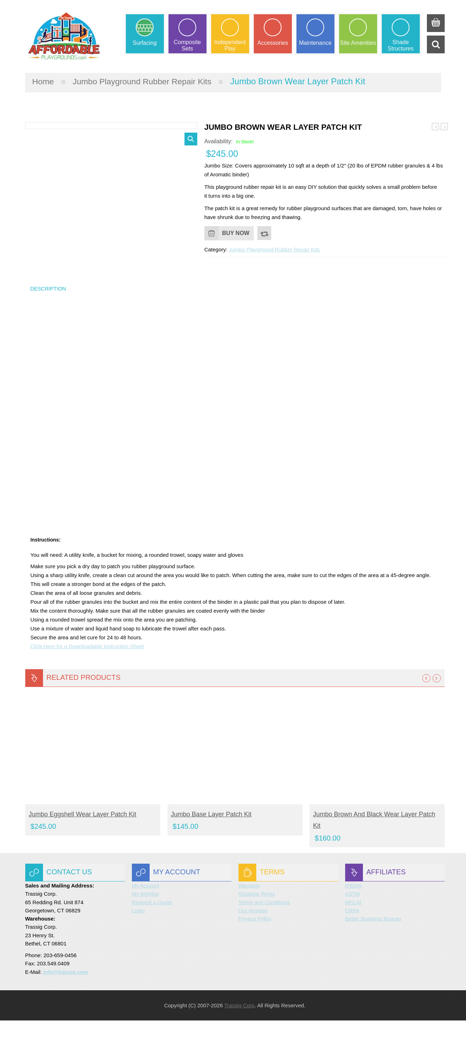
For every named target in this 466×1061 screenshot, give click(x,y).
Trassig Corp (239, 1046)
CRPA (352, 951)
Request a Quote (152, 943)
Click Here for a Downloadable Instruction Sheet (87, 687)
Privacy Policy (255, 959)
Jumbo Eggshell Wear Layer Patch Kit (435, 126)
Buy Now (236, 232)
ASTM (352, 935)
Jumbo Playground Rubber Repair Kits (147, 80)
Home (43, 80)
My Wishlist (145, 935)
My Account (146, 926)
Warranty (249, 926)
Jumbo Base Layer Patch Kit (211, 855)
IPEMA (353, 926)
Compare (264, 232)
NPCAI (353, 943)
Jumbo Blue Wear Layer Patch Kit (444, 126)
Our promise (253, 951)
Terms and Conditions (264, 943)
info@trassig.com (65, 1012)
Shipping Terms (257, 935)
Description (49, 329)
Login (138, 951)
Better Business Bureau (373, 959)
